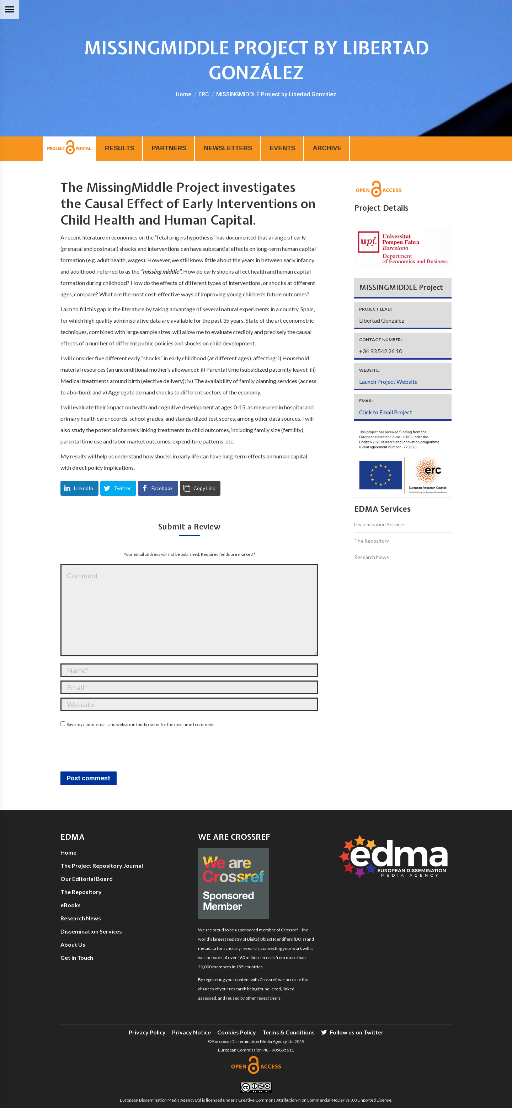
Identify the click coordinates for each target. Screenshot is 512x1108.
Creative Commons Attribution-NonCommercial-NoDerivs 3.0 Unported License (314, 1100)
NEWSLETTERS (228, 148)
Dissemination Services (380, 524)
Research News (371, 557)
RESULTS (119, 148)
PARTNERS (169, 148)
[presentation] (114, 750)
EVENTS (282, 148)
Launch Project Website (388, 381)
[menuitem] (147, 1032)
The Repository (371, 541)
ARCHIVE (327, 148)
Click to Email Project (385, 412)
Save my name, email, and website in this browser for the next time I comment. (141, 724)
